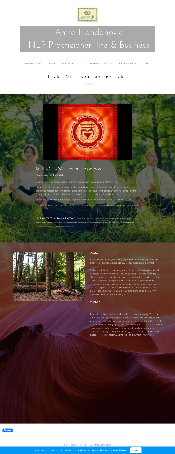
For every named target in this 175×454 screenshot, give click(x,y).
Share (7, 430)
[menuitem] (31, 63)
